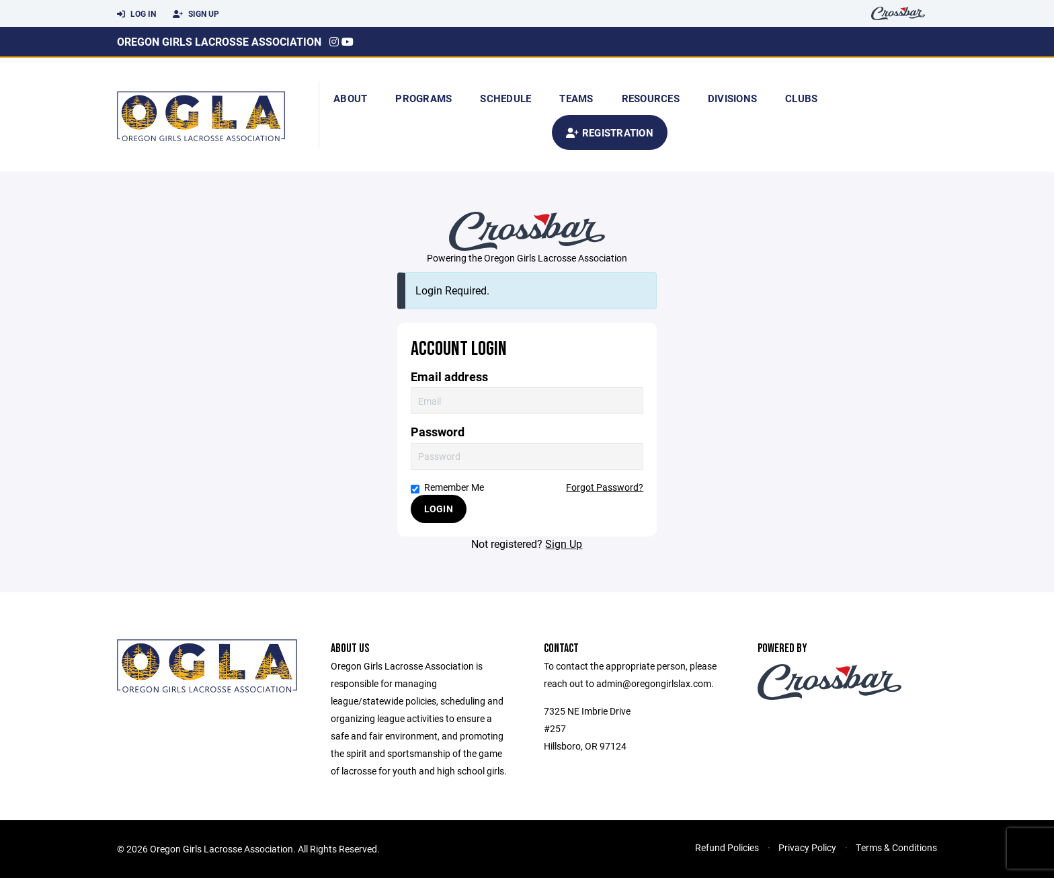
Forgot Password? (604, 487)
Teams (576, 98)
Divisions (732, 98)
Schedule (505, 98)
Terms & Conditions (896, 847)
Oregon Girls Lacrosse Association (219, 41)
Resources (651, 98)
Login (438, 508)
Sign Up (196, 14)
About (350, 98)
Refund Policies (727, 847)
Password (437, 432)
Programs (423, 98)
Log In (136, 14)
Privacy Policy (807, 847)
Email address (449, 377)
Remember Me (447, 487)
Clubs (801, 98)
